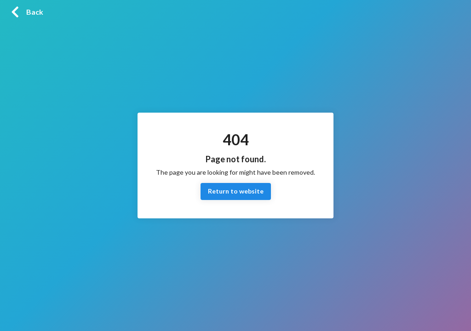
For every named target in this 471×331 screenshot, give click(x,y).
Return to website (236, 191)
